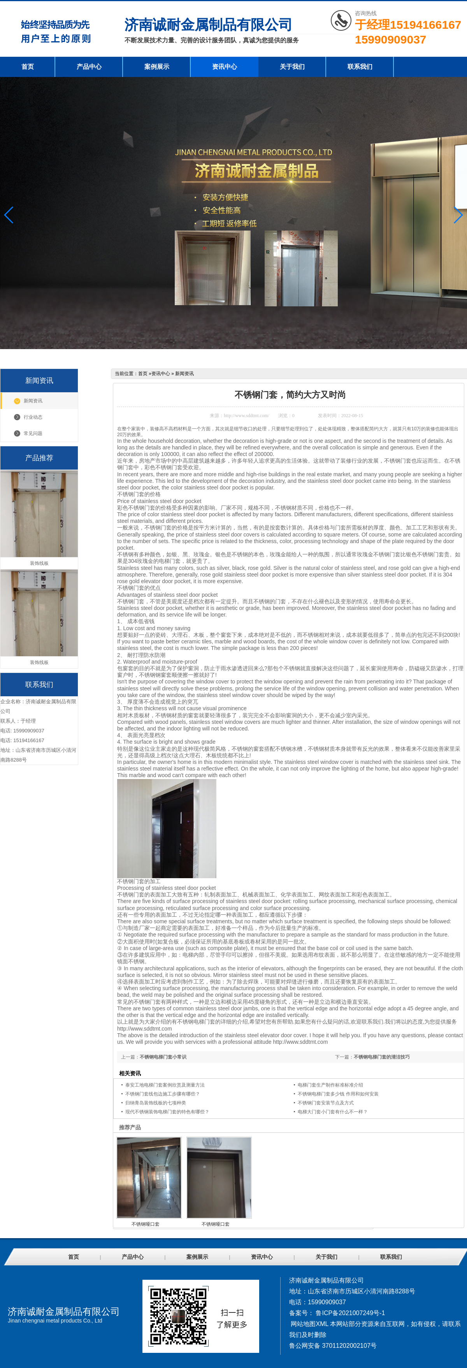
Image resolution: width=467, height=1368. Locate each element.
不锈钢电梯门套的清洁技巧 (382, 1057)
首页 (27, 66)
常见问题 (33, 433)
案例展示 (156, 66)
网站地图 (303, 1324)
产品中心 (89, 66)
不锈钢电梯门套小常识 (163, 1057)
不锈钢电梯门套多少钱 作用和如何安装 (338, 1094)
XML (322, 1324)
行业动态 (33, 417)
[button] (458, 215)
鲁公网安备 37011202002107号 (333, 1345)
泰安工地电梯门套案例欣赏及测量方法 (165, 1085)
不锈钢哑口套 (146, 1224)
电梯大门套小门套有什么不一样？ (333, 1112)
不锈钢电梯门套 (196, 1022)
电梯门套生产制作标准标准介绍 (330, 1085)
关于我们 (292, 66)
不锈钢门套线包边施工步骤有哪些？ (162, 1094)
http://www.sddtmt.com (144, 1029)
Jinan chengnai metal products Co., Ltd (55, 1320)
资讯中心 (224, 66)
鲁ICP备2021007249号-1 (350, 1313)
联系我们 (360, 66)
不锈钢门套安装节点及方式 (326, 1103)
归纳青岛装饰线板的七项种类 (155, 1103)
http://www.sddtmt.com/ (246, 415)
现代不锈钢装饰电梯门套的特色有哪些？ (167, 1112)
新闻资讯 (33, 401)
